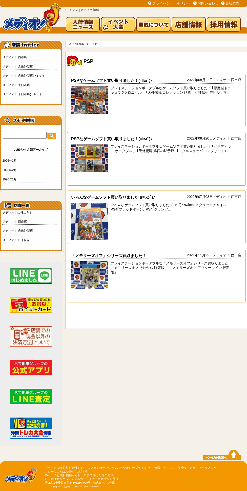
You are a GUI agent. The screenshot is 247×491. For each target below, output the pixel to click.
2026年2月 (9, 170)
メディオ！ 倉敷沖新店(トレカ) (23, 75)
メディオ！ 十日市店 (16, 85)
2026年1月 (9, 179)
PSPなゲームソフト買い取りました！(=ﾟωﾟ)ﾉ (111, 80)
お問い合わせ (208, 3)
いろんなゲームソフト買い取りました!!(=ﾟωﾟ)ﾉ (113, 197)
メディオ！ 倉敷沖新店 (17, 66)
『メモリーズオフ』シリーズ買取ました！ (108, 255)
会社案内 (232, 3)
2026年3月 (9, 160)
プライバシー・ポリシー (171, 3)
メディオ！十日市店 (15, 240)
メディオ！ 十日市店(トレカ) (21, 94)
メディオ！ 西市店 (14, 57)
